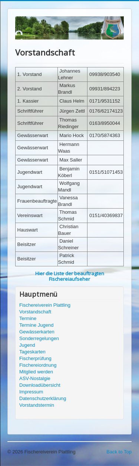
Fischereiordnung (37, 365)
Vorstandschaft (35, 311)
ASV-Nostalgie (34, 378)
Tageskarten (32, 352)
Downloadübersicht (39, 385)
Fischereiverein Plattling (44, 305)
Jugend (27, 345)
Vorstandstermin (36, 405)
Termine (27, 318)
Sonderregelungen (39, 338)
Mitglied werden (36, 372)
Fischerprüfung (35, 358)
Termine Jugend (36, 325)
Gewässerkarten (36, 331)
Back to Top (119, 452)
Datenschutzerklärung (42, 398)
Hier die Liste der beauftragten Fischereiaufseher (69, 276)
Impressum (31, 392)
